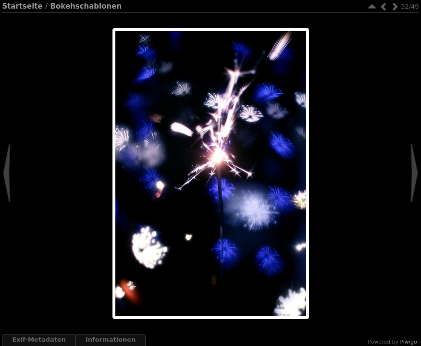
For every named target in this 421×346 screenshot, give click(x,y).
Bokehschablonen (86, 6)
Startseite (22, 6)
